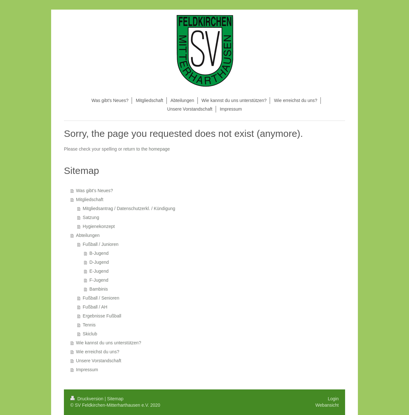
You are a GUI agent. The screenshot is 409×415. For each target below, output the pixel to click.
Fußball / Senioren (101, 298)
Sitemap (115, 398)
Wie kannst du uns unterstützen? (108, 342)
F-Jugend (98, 280)
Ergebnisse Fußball (102, 315)
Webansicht (327, 405)
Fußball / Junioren (101, 244)
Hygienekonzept (99, 226)
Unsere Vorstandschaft (98, 360)
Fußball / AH (95, 306)
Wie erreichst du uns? (97, 351)
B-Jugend (99, 253)
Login (333, 398)
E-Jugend (99, 271)
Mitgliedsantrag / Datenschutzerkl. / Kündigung (129, 208)
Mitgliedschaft (90, 199)
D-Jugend (99, 262)
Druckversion (87, 398)
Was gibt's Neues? (94, 190)
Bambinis (98, 289)
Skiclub (90, 333)
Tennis (89, 324)
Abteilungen (88, 235)
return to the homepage (146, 149)
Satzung (91, 217)
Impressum (87, 369)
